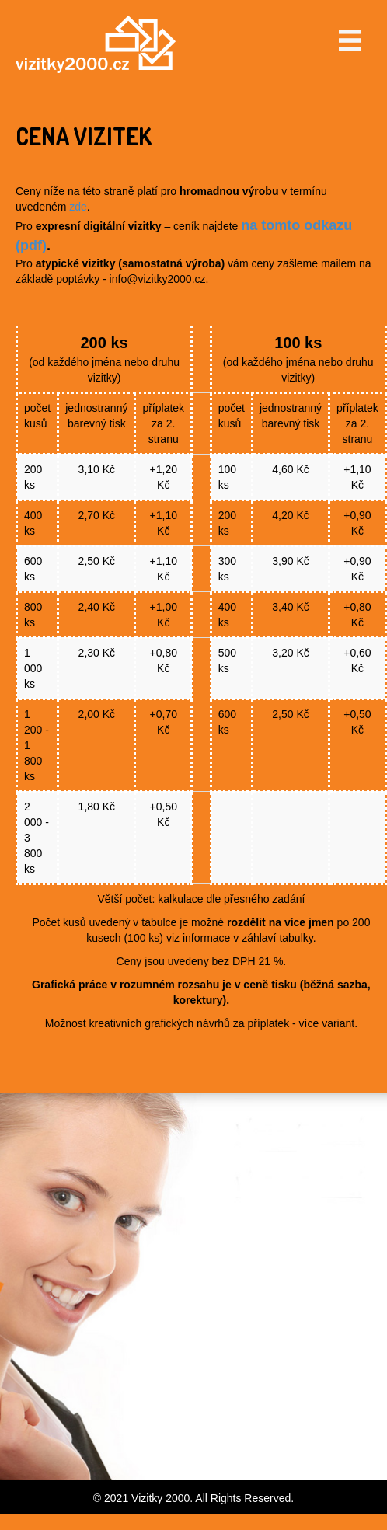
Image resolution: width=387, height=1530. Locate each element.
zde (78, 206)
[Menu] (349, 40)
